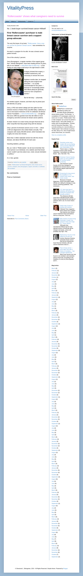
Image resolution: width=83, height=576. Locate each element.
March (53, 268)
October (54, 277)
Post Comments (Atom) (21, 218)
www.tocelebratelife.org (28, 114)
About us (13, 21)
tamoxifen (35, 166)
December (55, 275)
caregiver (14, 166)
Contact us (30, 21)
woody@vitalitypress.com (59, 30)
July (53, 281)
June (53, 284)
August (54, 279)
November (55, 319)
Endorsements (21, 21)
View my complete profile (59, 135)
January (54, 273)
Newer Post (10, 215)
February (54, 270)
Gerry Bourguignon (23, 166)
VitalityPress (20, 8)
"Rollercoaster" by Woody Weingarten (21, 164)
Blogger (65, 568)
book (33, 164)
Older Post (43, 215)
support (30, 166)
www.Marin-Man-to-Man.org (30, 65)
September (55, 297)
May (53, 286)
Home (7, 21)
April (53, 288)
